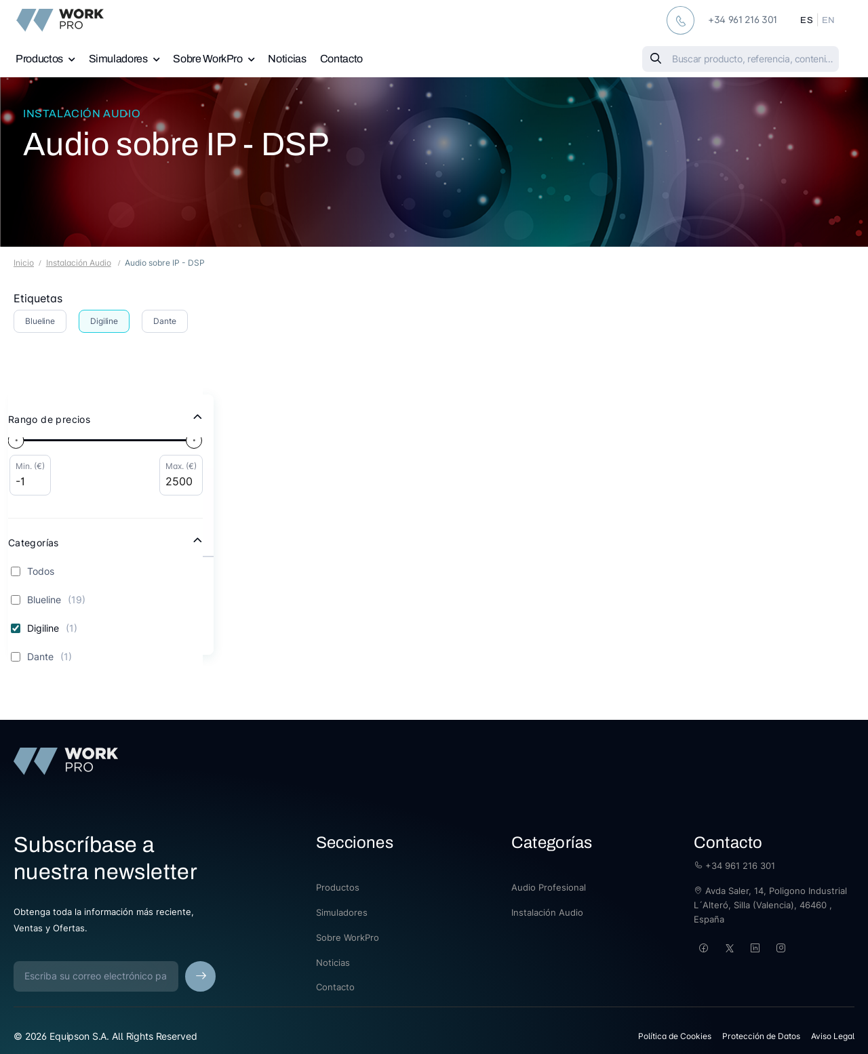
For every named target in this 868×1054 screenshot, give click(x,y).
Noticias (287, 58)
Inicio (24, 263)
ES (806, 20)
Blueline (40, 321)
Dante (164, 321)
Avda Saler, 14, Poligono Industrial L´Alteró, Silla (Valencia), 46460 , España (770, 905)
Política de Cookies (674, 1036)
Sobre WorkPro (207, 58)
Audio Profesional (548, 887)
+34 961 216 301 (734, 865)
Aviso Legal (832, 1036)
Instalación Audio (81, 113)
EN (828, 20)
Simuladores (118, 58)
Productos (39, 58)
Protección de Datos (761, 1036)
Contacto (341, 58)
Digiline (104, 321)
